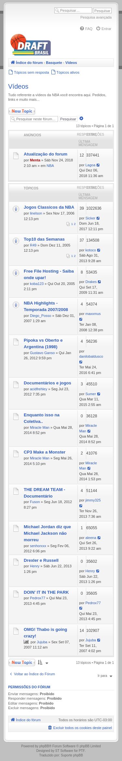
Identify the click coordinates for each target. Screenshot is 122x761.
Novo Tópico (21, 111)
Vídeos (18, 86)
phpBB (44, 746)
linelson (36, 213)
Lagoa (90, 165)
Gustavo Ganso (42, 353)
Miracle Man (39, 427)
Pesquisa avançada (96, 17)
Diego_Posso (40, 316)
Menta (35, 160)
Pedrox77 (37, 598)
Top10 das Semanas (44, 239)
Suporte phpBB (72, 755)
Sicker (90, 218)
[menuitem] (85, 29)
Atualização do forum (45, 154)
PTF (82, 751)
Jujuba (42, 642)
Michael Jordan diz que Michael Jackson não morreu (47, 533)
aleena (90, 538)
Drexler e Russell (41, 560)
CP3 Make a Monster (44, 452)
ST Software (64, 751)
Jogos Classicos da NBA (49, 207)
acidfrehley (38, 389)
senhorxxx (38, 546)
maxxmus (93, 314)
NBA (50, 166)
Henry (34, 566)
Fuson (35, 502)
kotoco (90, 250)
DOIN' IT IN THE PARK (46, 592)
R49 (33, 245)
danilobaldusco (91, 356)
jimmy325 (93, 500)
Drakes (91, 282)
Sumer (90, 394)
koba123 (37, 284)
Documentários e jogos (47, 382)
